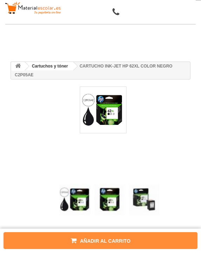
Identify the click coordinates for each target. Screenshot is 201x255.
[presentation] (62, 178)
